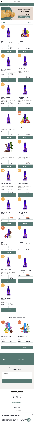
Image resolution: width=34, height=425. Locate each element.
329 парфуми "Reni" (22, 336)
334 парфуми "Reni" (6, 336)
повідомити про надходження (25, 252)
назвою (29, 22)
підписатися (17, 380)
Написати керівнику (17, 402)
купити (9, 51)
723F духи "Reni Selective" (24, 270)
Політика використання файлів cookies (10, 422)
